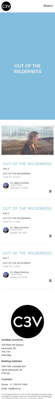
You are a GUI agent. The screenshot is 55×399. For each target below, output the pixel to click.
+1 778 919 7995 (18, 384)
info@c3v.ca (14, 388)
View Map (6, 354)
